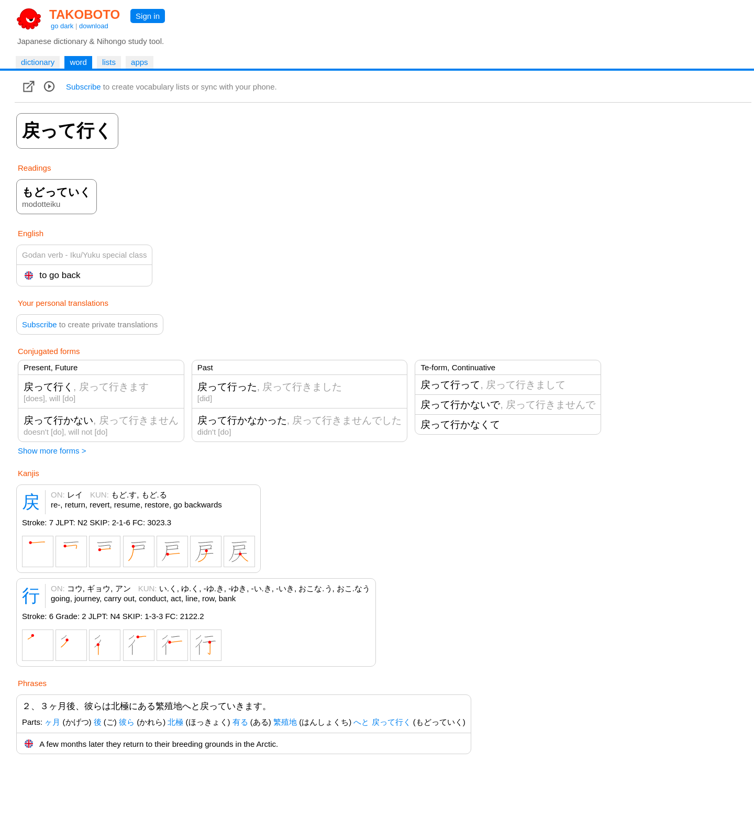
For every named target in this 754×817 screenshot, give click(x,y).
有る (240, 721)
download (93, 26)
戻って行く (391, 721)
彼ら (127, 721)
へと (361, 721)
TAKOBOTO (84, 14)
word (78, 62)
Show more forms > (52, 450)
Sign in (148, 16)
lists (109, 62)
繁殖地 (285, 721)
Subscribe (83, 86)
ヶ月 (52, 721)
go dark (62, 26)
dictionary (37, 62)
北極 (175, 721)
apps (139, 62)
